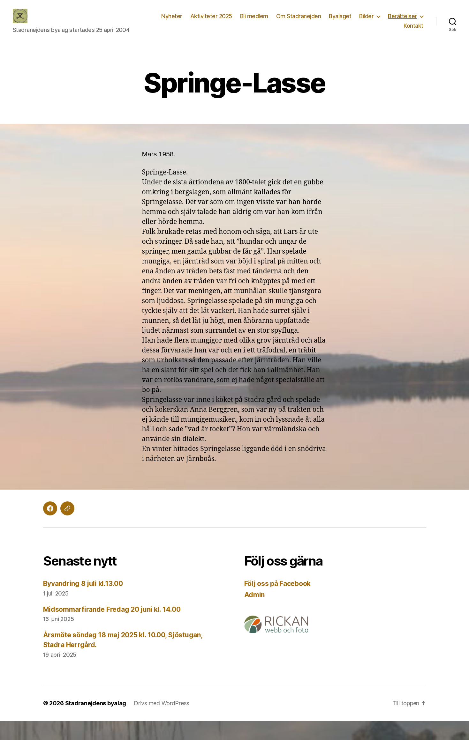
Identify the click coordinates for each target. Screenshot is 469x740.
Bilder (366, 16)
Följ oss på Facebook (277, 584)
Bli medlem (254, 16)
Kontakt (413, 25)
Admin (254, 595)
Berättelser (402, 16)
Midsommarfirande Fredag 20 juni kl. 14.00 (112, 609)
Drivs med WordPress (161, 703)
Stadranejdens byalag (95, 703)
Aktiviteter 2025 (211, 16)
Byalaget (340, 16)
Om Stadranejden (298, 16)
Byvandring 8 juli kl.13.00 (83, 584)
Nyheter (171, 16)
